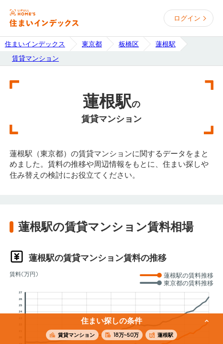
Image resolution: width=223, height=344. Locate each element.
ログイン (187, 18)
